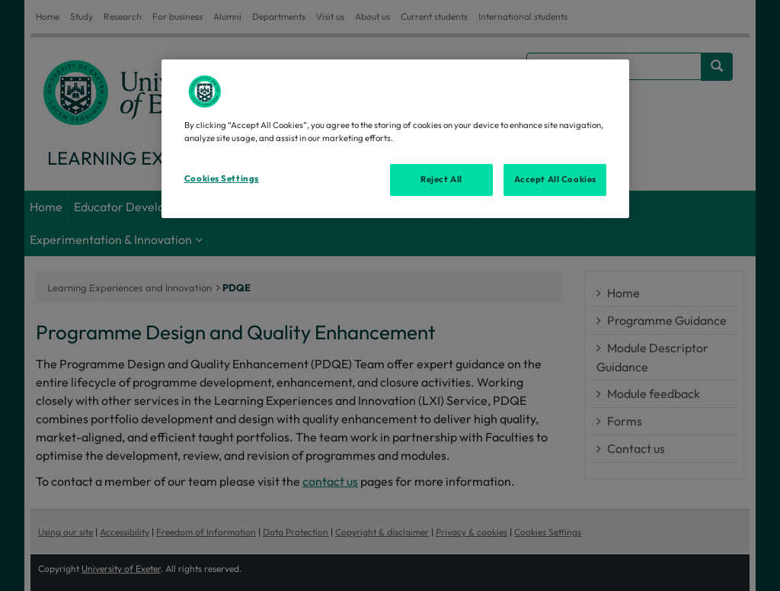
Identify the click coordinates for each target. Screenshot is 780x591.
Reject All (441, 179)
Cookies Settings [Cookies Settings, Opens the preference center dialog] (221, 178)
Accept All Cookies (555, 179)
